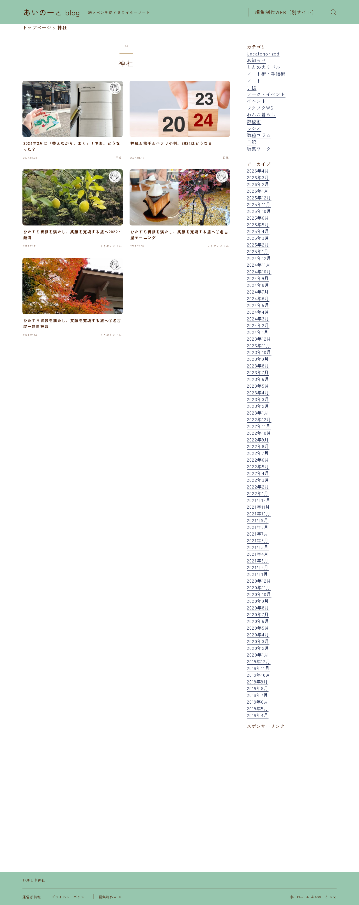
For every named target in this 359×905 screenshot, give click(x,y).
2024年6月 (258, 298)
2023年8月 (258, 365)
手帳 (251, 87)
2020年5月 (258, 627)
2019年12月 (259, 661)
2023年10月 (259, 352)
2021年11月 (258, 506)
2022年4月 (258, 473)
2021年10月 (259, 513)
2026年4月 (258, 170)
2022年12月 (259, 419)
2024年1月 (258, 332)
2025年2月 (258, 244)
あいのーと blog (51, 12)
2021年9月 (257, 520)
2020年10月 (259, 594)
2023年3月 (258, 399)
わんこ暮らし (261, 114)
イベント (256, 100)
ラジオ (254, 128)
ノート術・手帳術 (266, 73)
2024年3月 (258, 318)
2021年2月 (258, 567)
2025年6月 (258, 217)
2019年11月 (258, 668)
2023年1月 (258, 412)
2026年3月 (258, 177)
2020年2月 (258, 648)
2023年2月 (258, 406)
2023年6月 (258, 379)
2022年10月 (259, 432)
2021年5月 (258, 547)
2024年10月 (259, 271)
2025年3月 (258, 237)
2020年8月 (258, 607)
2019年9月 (257, 681)
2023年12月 (259, 338)
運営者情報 (31, 896)
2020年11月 (259, 587)
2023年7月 (258, 372)
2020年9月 (258, 600)
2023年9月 (258, 358)
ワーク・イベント (266, 94)
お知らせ (256, 60)
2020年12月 (259, 580)
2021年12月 (259, 500)
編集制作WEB (110, 896)
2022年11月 (259, 426)
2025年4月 (258, 231)
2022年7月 (258, 453)
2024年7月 (258, 291)
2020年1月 (258, 654)
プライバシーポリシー (69, 896)
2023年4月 (258, 392)
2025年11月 (259, 204)
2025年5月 (258, 224)
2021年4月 (258, 553)
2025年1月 (258, 251)
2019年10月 (259, 674)
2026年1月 (258, 190)
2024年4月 (258, 311)
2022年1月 (258, 493)
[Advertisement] (292, 787)
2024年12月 (259, 258)
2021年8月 (258, 527)
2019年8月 (257, 688)
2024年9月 (258, 278)
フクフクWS (260, 107)
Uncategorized (263, 53)
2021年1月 (257, 574)
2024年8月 (258, 284)
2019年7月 (257, 695)
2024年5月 (258, 305)
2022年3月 (258, 479)
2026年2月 (258, 184)
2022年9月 (258, 439)
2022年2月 (258, 486)
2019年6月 (257, 701)
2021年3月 (258, 560)
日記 (251, 142)
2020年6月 (258, 621)
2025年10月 (259, 211)
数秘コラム (259, 135)
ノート (254, 80)
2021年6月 (258, 540)
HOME (28, 880)
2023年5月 (258, 385)
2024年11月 (259, 264)
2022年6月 (258, 459)
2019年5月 (257, 708)
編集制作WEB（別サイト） (286, 12)
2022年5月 (258, 466)
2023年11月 (259, 345)
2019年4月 (257, 715)
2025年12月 (259, 197)
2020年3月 (258, 641)
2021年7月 (257, 533)
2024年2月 (258, 325)
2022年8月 (258, 446)
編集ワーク (259, 148)
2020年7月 (258, 614)
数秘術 (254, 121)
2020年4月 (258, 634)
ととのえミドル (263, 67)
